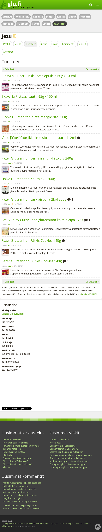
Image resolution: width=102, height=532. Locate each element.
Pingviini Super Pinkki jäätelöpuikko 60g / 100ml (39, 75)
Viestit (82, 44)
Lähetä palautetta (82, 523)
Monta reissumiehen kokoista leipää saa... (22, 482)
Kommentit (68, 44)
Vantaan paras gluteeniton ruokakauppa (69, 461)
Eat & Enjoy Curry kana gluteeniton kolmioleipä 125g (42, 220)
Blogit (50, 16)
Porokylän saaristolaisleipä (15, 442)
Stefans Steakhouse (59, 439)
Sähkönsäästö (7, 526)
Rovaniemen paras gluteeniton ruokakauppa (71, 455)
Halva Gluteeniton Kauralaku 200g (28, 178)
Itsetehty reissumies (12, 439)
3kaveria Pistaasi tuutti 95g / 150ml (29, 96)
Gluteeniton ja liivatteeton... (63, 445)
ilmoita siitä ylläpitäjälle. (88, 294)
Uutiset (20, 523)
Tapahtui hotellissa (12, 448)
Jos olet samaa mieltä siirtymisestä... (20, 489)
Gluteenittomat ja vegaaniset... (64, 448)
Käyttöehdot (29, 523)
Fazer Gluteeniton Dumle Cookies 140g (32, 261)
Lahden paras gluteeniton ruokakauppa (68, 467)
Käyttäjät (60, 23)
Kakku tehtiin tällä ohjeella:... (16, 486)
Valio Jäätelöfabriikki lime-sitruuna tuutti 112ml (39, 137)
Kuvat (35, 23)
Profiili (6, 44)
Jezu (9, 80)
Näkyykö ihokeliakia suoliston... (17, 458)
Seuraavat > (92, 69)
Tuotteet (22, 23)
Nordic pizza (55, 442)
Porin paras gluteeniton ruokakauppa (67, 464)
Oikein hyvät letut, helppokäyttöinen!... (21, 505)
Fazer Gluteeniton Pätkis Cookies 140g (31, 240)
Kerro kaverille (42, 523)
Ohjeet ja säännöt (57, 523)
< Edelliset (8, 69)
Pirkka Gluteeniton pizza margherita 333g (34, 117)
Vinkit (72, 16)
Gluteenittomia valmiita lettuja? (17, 464)
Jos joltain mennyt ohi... (14, 498)
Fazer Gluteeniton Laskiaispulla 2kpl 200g (34, 199)
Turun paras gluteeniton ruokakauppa (67, 458)
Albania (6, 467)
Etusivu (7, 16)
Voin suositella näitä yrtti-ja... (16, 492)
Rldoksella (7, 455)
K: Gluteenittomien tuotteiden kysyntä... (21, 445)
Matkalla (8, 23)
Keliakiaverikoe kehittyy (14, 451)
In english (69, 523)
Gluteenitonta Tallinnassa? (15, 461)
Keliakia (38, 16)
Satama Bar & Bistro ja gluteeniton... (67, 451)
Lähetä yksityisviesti (13, 313)
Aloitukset (8, 51)
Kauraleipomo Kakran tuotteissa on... (20, 495)
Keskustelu (22, 16)
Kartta (61, 16)
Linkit (46, 23)
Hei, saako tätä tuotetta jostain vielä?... (21, 501)
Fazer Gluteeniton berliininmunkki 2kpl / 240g (37, 158)
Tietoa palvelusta (8, 523)
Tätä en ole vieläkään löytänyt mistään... (22, 508)
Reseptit (85, 16)
